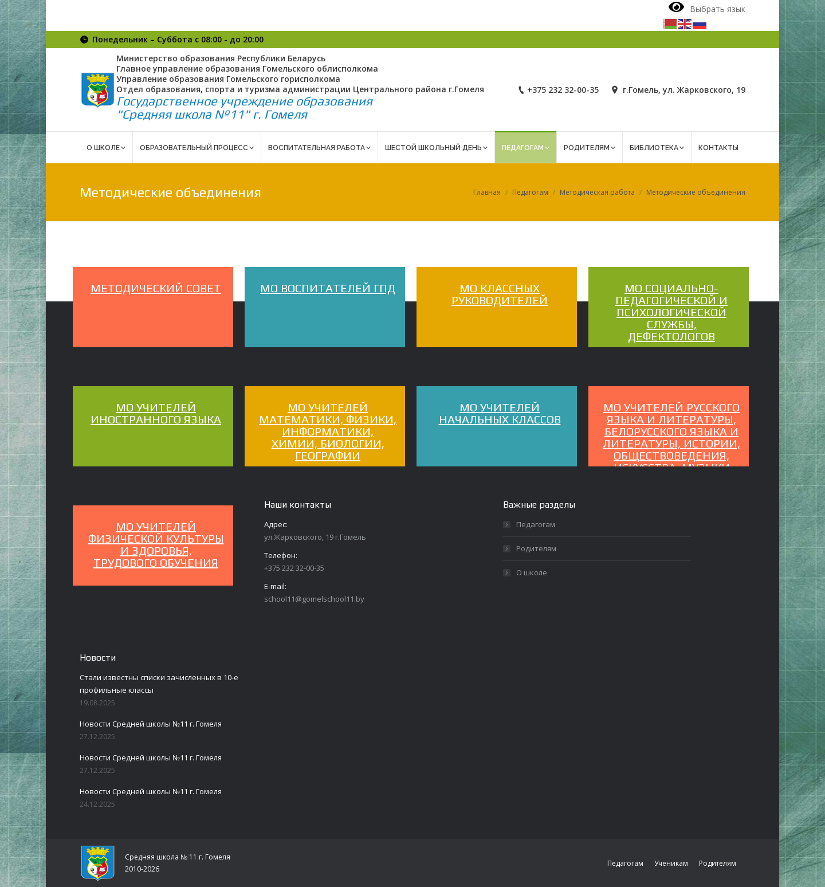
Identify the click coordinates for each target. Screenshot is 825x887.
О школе (531, 572)
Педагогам (530, 192)
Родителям (536, 548)
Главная (487, 192)
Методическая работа (597, 192)
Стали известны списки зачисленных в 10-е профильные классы (159, 683)
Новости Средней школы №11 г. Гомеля (151, 724)
